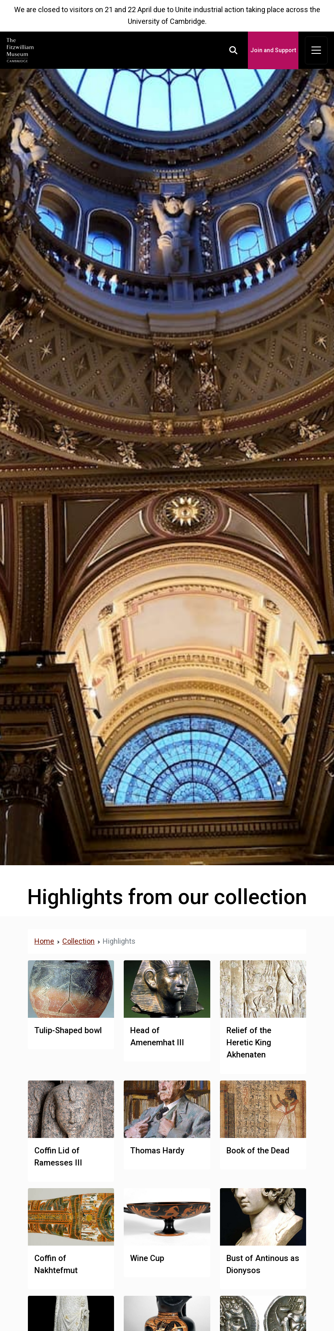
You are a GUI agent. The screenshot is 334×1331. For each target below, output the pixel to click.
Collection (78, 941)
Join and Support (273, 50)
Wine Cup (147, 1258)
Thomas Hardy (157, 1150)
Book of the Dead (258, 1150)
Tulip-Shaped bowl (68, 1030)
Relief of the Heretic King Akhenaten (248, 1042)
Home (44, 941)
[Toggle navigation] (316, 50)
